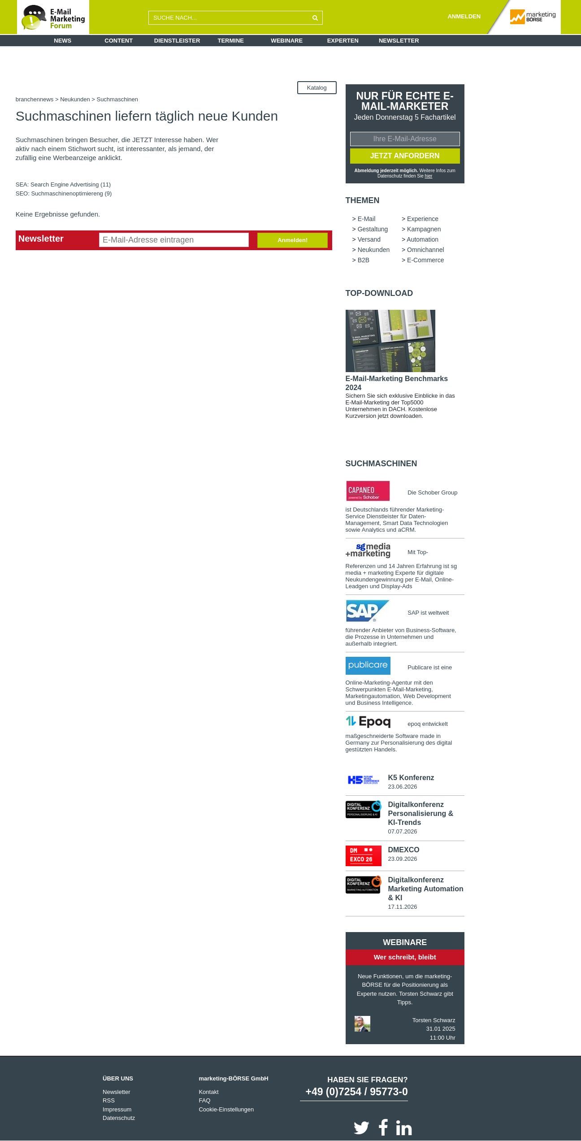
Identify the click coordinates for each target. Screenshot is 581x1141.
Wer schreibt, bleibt (405, 957)
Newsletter (399, 40)
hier (429, 176)
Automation (422, 239)
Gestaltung (373, 229)
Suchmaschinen (381, 463)
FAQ (204, 1100)
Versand (369, 239)
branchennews (35, 99)
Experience (422, 218)
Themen (363, 200)
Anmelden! (292, 240)
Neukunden (75, 99)
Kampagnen (424, 229)
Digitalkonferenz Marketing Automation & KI (425, 889)
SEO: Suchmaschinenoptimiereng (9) (64, 193)
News (62, 40)
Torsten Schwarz (433, 1019)
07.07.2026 (402, 831)
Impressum (117, 1109)
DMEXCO (403, 850)
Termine (231, 40)
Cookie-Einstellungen (226, 1109)
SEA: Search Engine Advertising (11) (63, 184)
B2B (363, 260)
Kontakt (208, 1091)
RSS (109, 1100)
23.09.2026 (402, 858)
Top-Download (379, 293)
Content (118, 40)
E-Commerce (425, 260)
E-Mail (367, 218)
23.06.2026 (402, 786)
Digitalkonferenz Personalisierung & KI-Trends (420, 813)
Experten (343, 40)
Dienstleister (177, 40)
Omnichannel (425, 249)
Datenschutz (119, 1118)
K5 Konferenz (411, 777)
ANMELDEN (464, 16)
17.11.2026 (402, 906)
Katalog (317, 87)
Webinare (287, 40)
